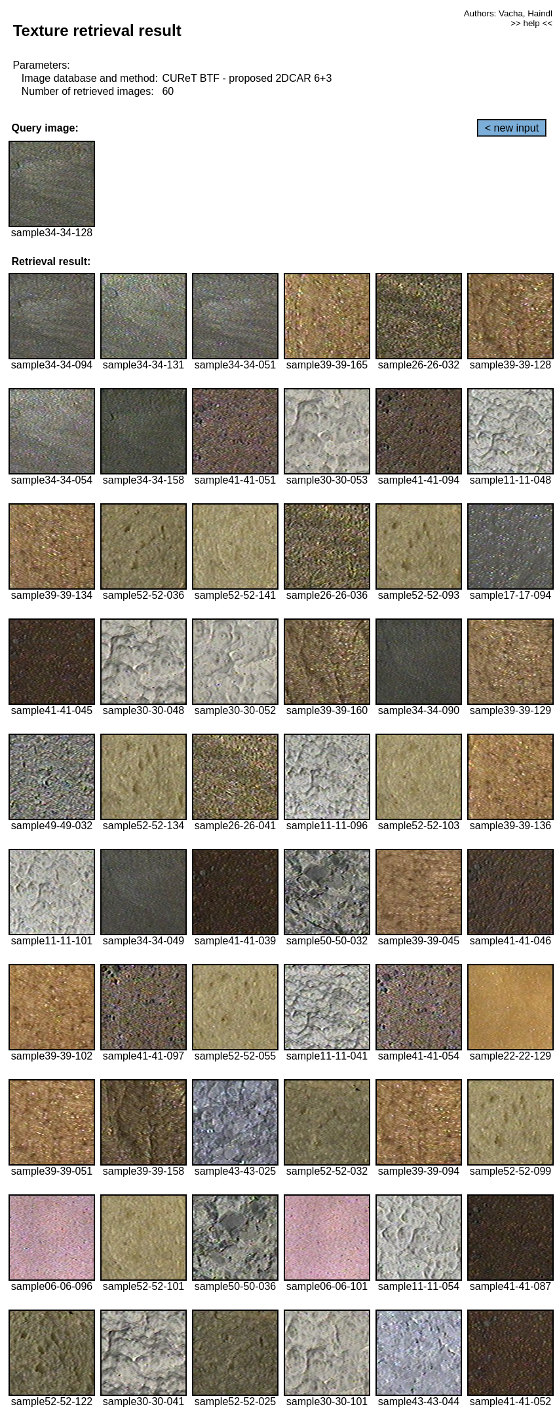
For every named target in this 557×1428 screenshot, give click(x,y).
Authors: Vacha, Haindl (508, 13)
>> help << (531, 23)
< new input (512, 128)
